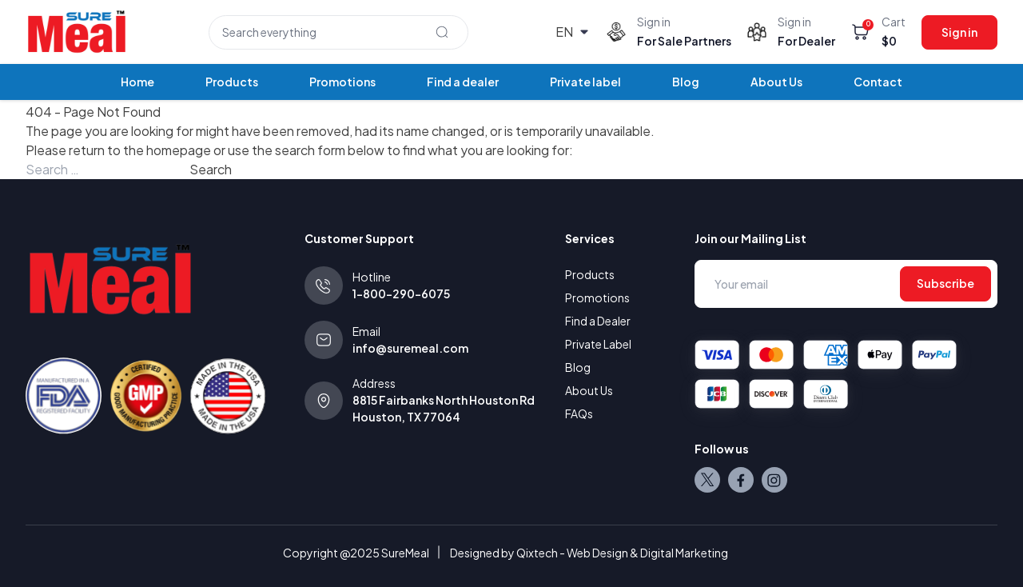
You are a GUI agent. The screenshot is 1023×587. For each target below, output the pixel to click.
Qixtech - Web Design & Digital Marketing (622, 552)
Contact (878, 81)
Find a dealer (463, 81)
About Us (776, 81)
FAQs (579, 413)
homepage (178, 150)
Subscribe (945, 283)
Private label (585, 81)
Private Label (598, 344)
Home (137, 81)
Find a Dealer (598, 320)
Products (231, 81)
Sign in (959, 32)
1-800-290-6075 (401, 293)
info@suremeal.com (410, 348)
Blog (685, 81)
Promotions (342, 81)
